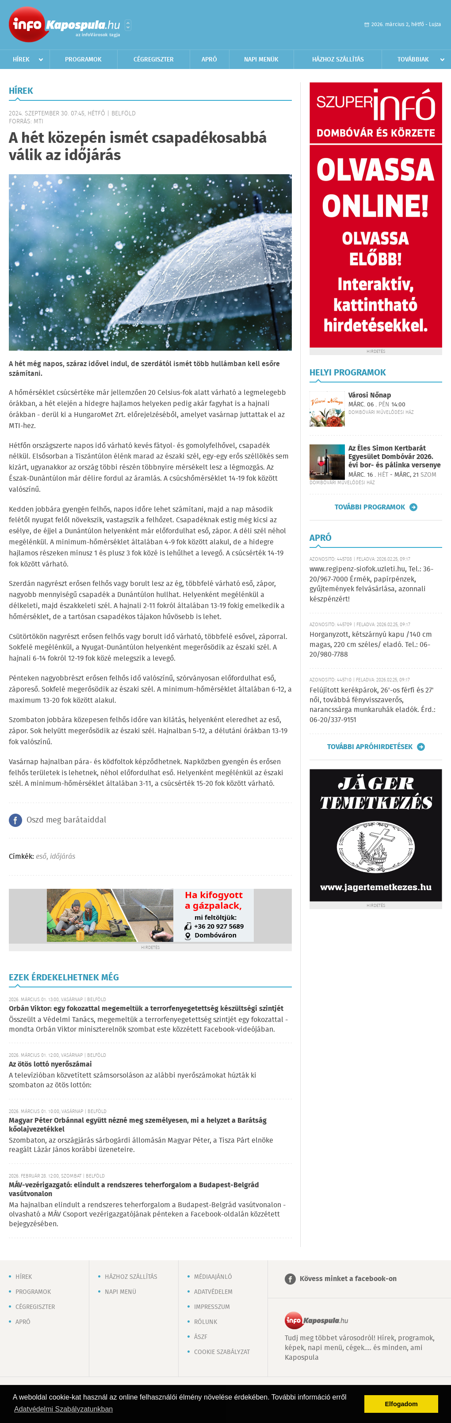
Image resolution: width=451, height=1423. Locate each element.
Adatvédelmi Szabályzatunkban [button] (63, 1409)
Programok (83, 60)
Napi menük (261, 60)
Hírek (21, 60)
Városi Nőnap (369, 395)
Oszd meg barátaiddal (66, 820)
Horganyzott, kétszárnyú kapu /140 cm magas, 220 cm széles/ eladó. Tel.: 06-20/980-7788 (371, 644)
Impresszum (212, 1307)
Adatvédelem (213, 1292)
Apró (209, 60)
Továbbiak (413, 60)
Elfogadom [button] (401, 1404)
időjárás (62, 856)
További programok (370, 507)
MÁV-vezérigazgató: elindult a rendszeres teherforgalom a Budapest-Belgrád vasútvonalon (134, 1190)
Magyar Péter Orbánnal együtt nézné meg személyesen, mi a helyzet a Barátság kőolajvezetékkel (138, 1125)
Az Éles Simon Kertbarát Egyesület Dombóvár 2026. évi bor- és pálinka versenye (394, 457)
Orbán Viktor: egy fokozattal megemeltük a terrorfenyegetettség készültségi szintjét (146, 1008)
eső (41, 856)
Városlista (128, 25)
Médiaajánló (213, 1277)
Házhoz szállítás (338, 60)
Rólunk (205, 1322)
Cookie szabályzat (222, 1352)
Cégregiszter (154, 60)
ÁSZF (200, 1337)
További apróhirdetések (370, 747)
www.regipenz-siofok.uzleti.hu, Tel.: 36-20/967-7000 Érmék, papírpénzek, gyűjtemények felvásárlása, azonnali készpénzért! (371, 584)
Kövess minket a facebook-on (348, 1279)
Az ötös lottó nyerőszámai (50, 1064)
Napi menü (120, 1292)
